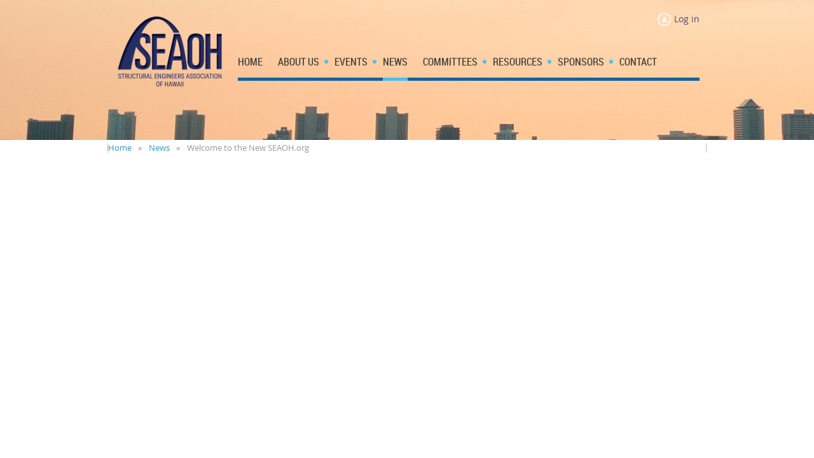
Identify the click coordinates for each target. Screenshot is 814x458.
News (159, 147)
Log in (687, 19)
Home (120, 147)
